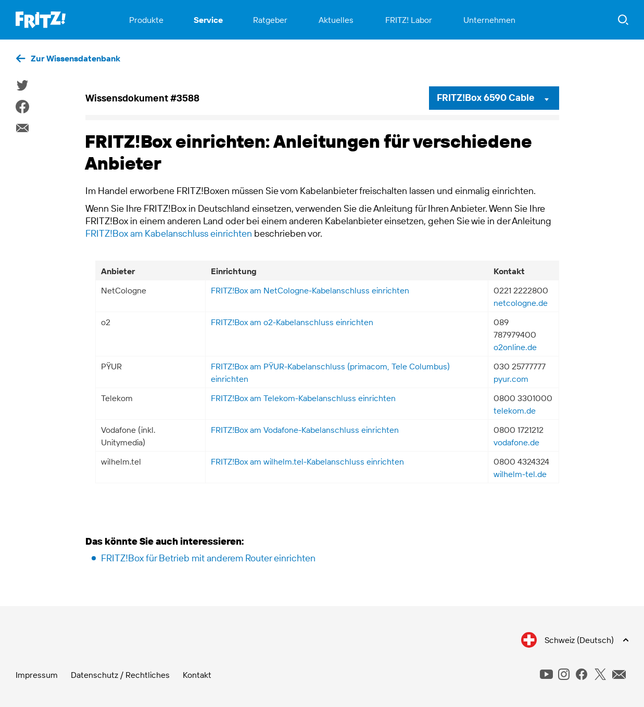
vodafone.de (516, 442)
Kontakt (197, 675)
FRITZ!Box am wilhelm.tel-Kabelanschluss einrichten (307, 461)
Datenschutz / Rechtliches (120, 675)
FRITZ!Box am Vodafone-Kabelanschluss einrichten (305, 430)
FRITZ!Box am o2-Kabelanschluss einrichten (292, 322)
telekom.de (515, 410)
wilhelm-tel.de (520, 474)
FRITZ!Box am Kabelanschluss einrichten (168, 233)
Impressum (37, 675)
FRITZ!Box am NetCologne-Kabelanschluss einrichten (310, 290)
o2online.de (515, 347)
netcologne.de (521, 303)
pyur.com (511, 379)
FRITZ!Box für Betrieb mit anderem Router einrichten (208, 558)
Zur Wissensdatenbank (75, 58)
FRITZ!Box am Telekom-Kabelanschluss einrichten (303, 398)
